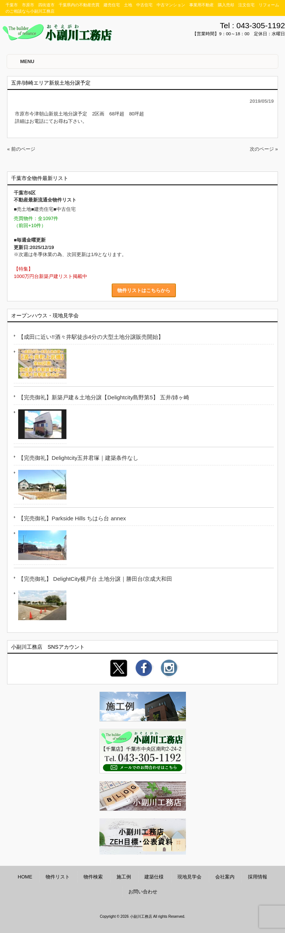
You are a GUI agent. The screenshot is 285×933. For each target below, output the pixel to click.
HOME (25, 877)
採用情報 (257, 877)
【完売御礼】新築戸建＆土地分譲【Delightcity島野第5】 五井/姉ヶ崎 (103, 397)
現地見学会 (189, 877)
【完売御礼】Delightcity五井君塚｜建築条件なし (78, 458)
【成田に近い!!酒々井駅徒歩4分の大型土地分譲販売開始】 (91, 337)
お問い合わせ (142, 891)
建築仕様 (154, 877)
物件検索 (93, 877)
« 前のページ (21, 149)
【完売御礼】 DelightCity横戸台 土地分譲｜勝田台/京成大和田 (95, 579)
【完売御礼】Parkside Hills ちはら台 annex (72, 518)
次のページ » (264, 149)
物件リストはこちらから (143, 290)
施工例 (124, 877)
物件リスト (58, 877)
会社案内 (225, 877)
